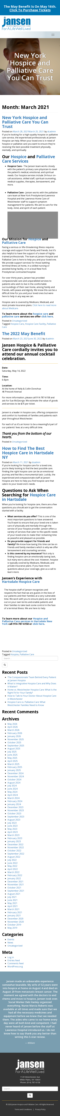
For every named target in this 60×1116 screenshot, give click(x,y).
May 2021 (12, 903)
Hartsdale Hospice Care (21, 581)
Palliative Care (14, 242)
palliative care (10, 316)
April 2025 (12, 761)
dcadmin (51, 131)
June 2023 (12, 825)
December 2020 (15, 918)
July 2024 (12, 785)
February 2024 (14, 801)
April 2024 (12, 794)
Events (10, 939)
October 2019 (14, 924)
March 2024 (13, 798)
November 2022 (15, 847)
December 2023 (15, 807)
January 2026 (14, 736)
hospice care (40, 313)
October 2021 (14, 887)
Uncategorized (19, 320)
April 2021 (12, 906)
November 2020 (15, 921)
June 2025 (12, 754)
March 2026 (13, 730)
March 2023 (13, 835)
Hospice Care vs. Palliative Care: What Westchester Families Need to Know (26, 704)
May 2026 (12, 723)
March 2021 (13, 909)
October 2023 (14, 813)
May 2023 (12, 828)
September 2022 (15, 853)
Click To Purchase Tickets (30, 10)
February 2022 (14, 875)
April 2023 (12, 832)
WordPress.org (15, 966)
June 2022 (12, 863)
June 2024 (12, 788)
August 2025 (13, 748)
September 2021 (15, 890)
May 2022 (12, 865)
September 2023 (15, 816)
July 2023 (12, 822)
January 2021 (14, 915)
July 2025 (12, 751)
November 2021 (15, 884)
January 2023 (14, 841)
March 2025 (13, 764)
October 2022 (14, 850)
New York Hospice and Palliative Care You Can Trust (25, 122)
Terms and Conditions (23, 1109)
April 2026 (12, 726)
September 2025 (15, 745)
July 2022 (12, 859)
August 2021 (13, 893)
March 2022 (13, 872)
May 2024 (12, 791)
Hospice (18, 156)
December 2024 (15, 773)
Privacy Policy (40, 1109)
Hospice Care (17, 323)
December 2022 (15, 844)
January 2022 (14, 878)
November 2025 (15, 739)
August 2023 (13, 819)
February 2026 (14, 733)
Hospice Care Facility (35, 323)
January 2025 (14, 770)
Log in (10, 957)
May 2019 (12, 927)
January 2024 (14, 804)
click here (47, 316)
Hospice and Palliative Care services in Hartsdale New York (27, 621)
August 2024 (13, 782)
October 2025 (14, 742)
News (10, 942)
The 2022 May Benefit (23, 333)
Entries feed (13, 960)
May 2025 (12, 757)
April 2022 (12, 869)
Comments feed (15, 963)
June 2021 (12, 900)
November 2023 (15, 810)
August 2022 (13, 856)
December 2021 (15, 881)
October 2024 (14, 779)
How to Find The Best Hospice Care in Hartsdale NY (28, 453)
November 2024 (15, 776)
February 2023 (14, 838)
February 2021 (14, 912)
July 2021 (12, 896)
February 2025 (14, 767)
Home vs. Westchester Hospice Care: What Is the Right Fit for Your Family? (32, 691)
